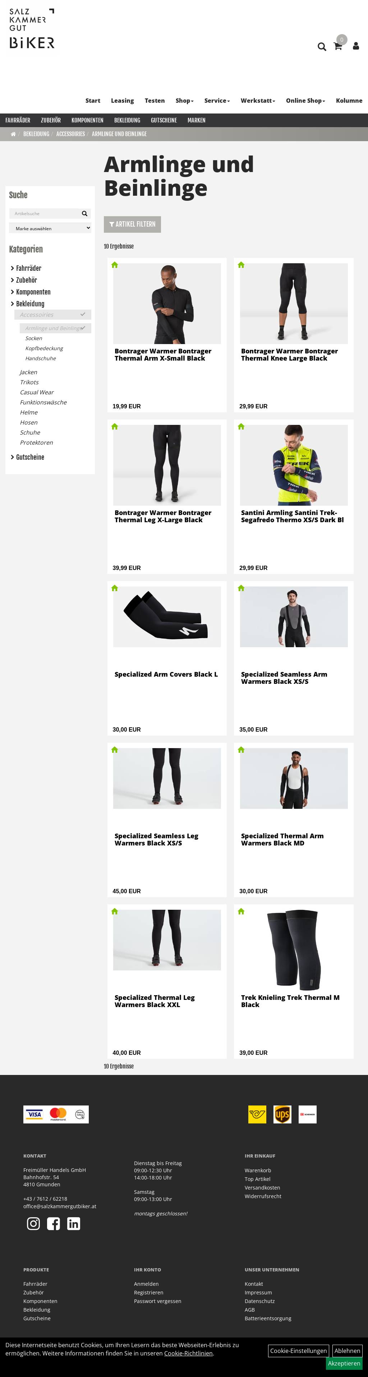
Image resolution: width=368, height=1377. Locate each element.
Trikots (29, 382)
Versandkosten (262, 1187)
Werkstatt (258, 101)
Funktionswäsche (43, 402)
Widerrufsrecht (263, 1196)
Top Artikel (258, 1179)
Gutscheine (164, 120)
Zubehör (51, 120)
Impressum (258, 1292)
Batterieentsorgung (268, 1318)
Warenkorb (258, 1170)
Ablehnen (347, 1351)
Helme (28, 412)
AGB (250, 1309)
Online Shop (305, 101)
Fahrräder (17, 120)
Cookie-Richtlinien (188, 1353)
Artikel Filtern (132, 224)
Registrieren (149, 1292)
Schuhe (30, 432)
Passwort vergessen (157, 1301)
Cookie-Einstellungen (298, 1351)
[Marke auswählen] (50, 228)
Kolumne (349, 101)
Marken (197, 120)
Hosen (28, 422)
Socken (33, 338)
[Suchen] (84, 214)
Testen (155, 101)
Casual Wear (37, 392)
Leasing (122, 101)
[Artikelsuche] (322, 47)
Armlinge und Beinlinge (119, 134)
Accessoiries (70, 134)
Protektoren (36, 442)
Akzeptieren (344, 1363)
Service (217, 101)
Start (93, 101)
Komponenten (88, 120)
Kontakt (254, 1283)
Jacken (28, 372)
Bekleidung (127, 120)
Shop (185, 101)
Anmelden (146, 1283)
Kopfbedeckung (44, 348)
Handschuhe (40, 358)
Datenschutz (260, 1301)
